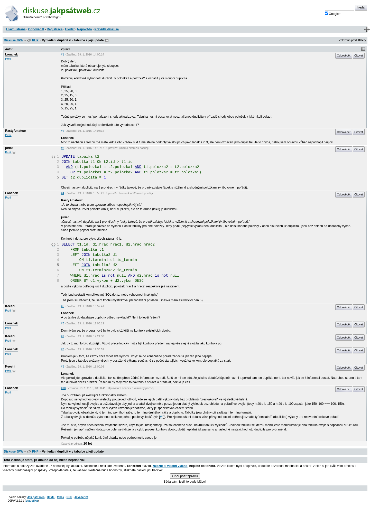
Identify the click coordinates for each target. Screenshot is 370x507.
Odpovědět (36, 29)
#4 (62, 193)
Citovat (358, 55)
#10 (63, 388)
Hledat (70, 29)
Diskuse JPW (13, 40)
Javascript (81, 497)
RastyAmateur (15, 131)
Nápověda (84, 29)
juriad (9, 148)
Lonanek (11, 54)
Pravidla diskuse (107, 29)
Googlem (333, 14)
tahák (60, 497)
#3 (62, 147)
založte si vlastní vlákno (170, 466)
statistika (32, 500)
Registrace (54, 29)
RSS (106, 40)
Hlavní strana (15, 29)
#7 (62, 336)
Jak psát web (35, 497)
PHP (35, 40)
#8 (62, 349)
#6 (62, 323)
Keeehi (10, 306)
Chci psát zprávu (185, 476)
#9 (62, 366)
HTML (50, 497)
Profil (8, 58)
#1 (62, 54)
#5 (62, 306)
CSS (69, 497)
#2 (62, 130)
